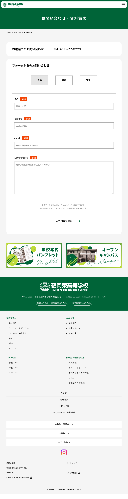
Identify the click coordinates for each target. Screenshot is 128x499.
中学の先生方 (64, 441)
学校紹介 (13, 322)
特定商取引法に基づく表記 (16, 467)
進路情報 (64, 398)
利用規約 (70, 208)
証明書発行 (10, 462)
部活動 (64, 392)
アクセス (12, 347)
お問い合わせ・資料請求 (64, 411)
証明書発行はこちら (83, 302)
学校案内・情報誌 (77, 381)
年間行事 (73, 332)
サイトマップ (71, 462)
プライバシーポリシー (57, 208)
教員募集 (9, 471)
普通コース (13, 361)
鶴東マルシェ (75, 327)
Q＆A (71, 376)
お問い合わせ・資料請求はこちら (48, 302)
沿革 (11, 337)
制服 (11, 342)
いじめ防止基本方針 (18, 332)
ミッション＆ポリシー (19, 327)
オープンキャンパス (77, 366)
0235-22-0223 (67, 49)
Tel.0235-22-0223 (72, 296)
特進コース (13, 366)
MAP (104, 297)
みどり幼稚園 (73, 472)
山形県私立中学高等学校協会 (19, 476)
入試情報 (73, 361)
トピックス (64, 405)
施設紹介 (73, 322)
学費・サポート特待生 (79, 371)
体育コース (13, 371)
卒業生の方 (64, 432)
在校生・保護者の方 (64, 423)
